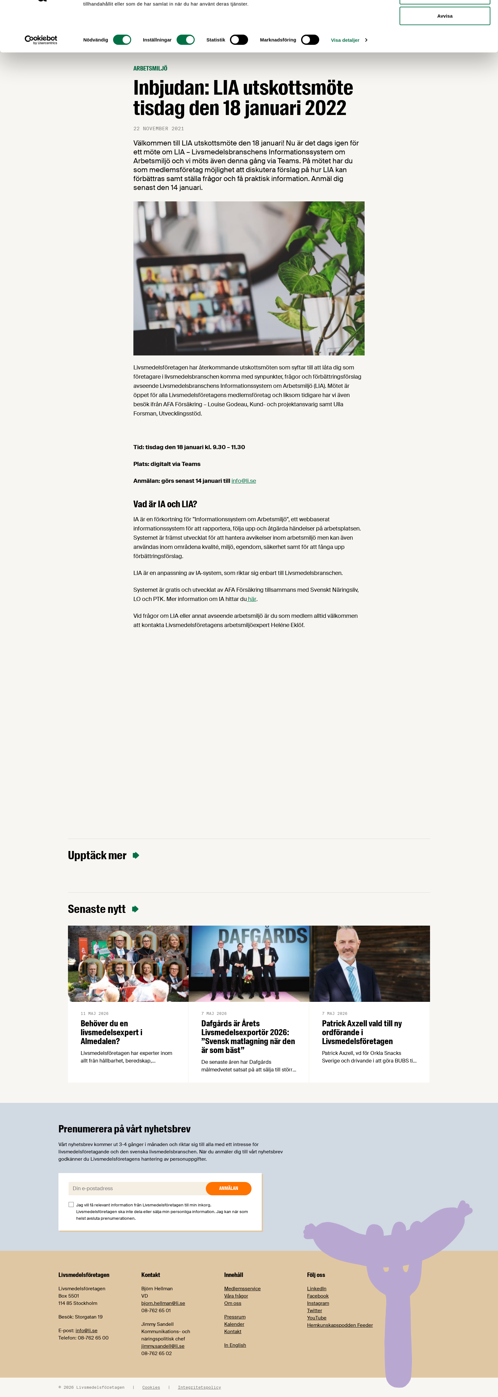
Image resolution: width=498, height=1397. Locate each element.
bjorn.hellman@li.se (163, 1303)
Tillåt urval (445, 37)
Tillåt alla (444, 16)
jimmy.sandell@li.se (163, 1346)
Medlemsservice (242, 1289)
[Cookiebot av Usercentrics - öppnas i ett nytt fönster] (41, 82)
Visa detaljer (345, 82)
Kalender (234, 1324)
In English (235, 1345)
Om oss (232, 1303)
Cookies (151, 1387)
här (251, 599)
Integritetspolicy (199, 1387)
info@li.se (244, 481)
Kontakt (232, 1331)
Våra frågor (236, 1296)
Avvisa (445, 58)
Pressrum (235, 1317)
